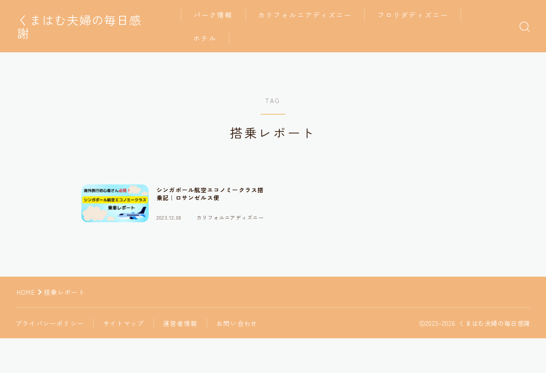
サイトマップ (123, 323)
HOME (26, 292)
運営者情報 (180, 323)
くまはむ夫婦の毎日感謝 (88, 26)
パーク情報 (219, 15)
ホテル (210, 38)
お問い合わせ (237, 323)
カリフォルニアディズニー (311, 15)
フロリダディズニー (418, 15)
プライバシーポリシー (50, 323)
